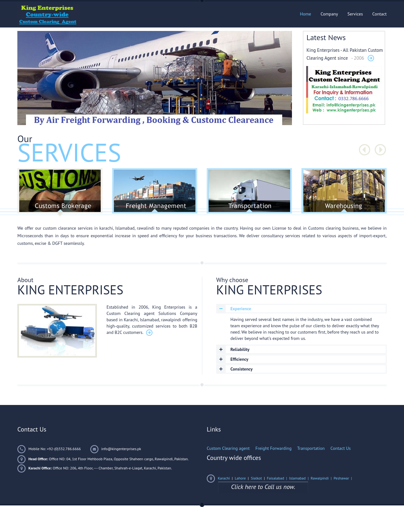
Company (329, 14)
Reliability (239, 349)
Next (380, 149)
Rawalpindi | (322, 478)
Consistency (241, 369)
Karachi (224, 478)
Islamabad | (300, 478)
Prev (364, 149)
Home (305, 14)
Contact (379, 14)
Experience (240, 308)
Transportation (311, 448)
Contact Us (340, 448)
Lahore (240, 478)
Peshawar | (343, 478)
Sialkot (256, 478)
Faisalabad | (278, 478)
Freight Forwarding (273, 448)
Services (355, 14)
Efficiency (239, 359)
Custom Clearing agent (228, 448)
